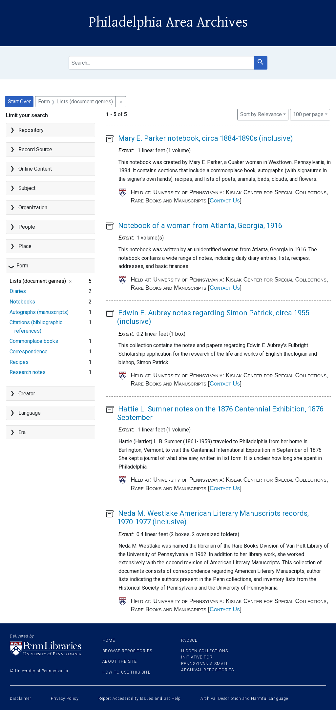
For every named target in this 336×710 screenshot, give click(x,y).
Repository (31, 130)
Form (22, 265)
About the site (119, 661)
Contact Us (225, 200)
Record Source (35, 149)
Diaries (18, 291)
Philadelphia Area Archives (168, 22)
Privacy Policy (65, 698)
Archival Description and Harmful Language (244, 698)
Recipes (19, 362)
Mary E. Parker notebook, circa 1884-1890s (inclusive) (205, 138)
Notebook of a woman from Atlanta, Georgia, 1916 (200, 225)
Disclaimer (20, 698)
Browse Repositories (127, 651)
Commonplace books (34, 341)
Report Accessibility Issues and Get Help (139, 698)
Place (25, 246)
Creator (26, 393)
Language (29, 413)
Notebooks (22, 302)
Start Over (19, 101)
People (26, 227)
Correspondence (29, 351)
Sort (261, 114)
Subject (26, 188)
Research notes (28, 372)
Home (109, 640)
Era (22, 432)
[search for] (161, 63)
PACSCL (189, 640)
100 (308, 113)
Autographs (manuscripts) (39, 312)
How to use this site (126, 672)
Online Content (35, 169)
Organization (32, 207)
